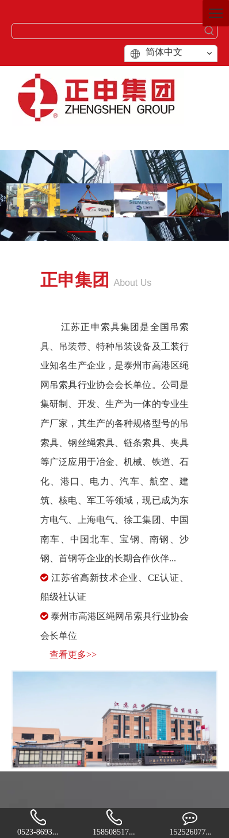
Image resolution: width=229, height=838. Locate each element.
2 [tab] (81, 231)
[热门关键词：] (209, 31)
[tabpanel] (114, 196)
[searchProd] (107, 31)
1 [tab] (42, 231)
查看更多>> (73, 654)
